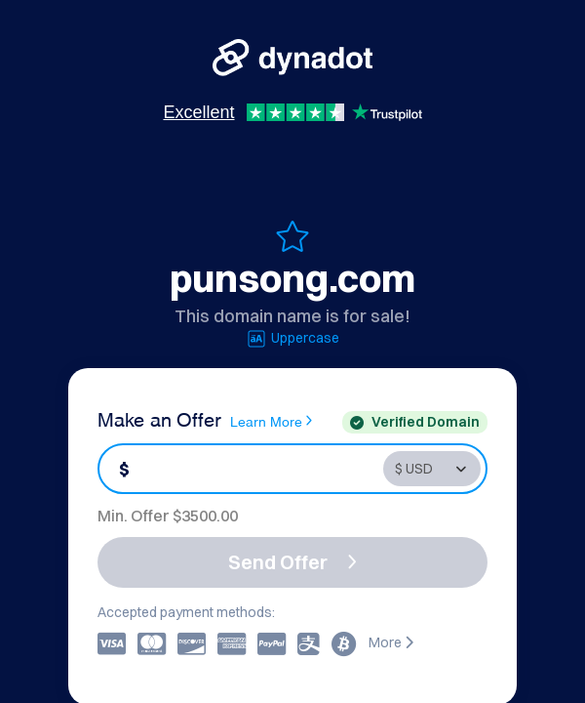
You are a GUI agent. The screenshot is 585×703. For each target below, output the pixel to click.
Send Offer (292, 562)
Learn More (271, 421)
